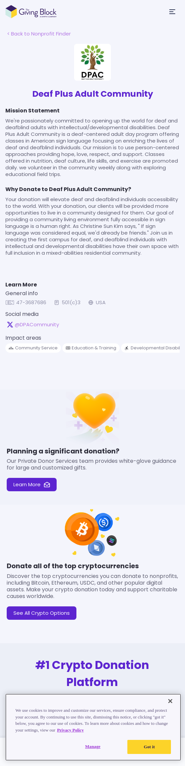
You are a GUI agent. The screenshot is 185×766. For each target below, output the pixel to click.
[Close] (170, 701)
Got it (149, 746)
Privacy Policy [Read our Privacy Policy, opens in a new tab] (70, 730)
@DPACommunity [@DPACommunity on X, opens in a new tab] (37, 324)
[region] (93, 727)
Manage (93, 746)
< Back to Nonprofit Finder (39, 33)
